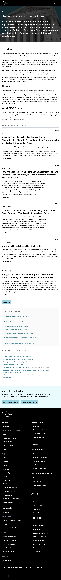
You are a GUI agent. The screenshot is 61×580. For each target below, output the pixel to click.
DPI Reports (7, 560)
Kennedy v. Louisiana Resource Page (17, 326)
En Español (36, 552)
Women (35, 445)
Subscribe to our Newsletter (13, 567)
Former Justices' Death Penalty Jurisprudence (19, 343)
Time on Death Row (39, 433)
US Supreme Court (9, 502)
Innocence (6, 476)
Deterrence (6, 469)
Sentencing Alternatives (11, 499)
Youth (5, 449)
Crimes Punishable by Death (12, 520)
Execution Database (9, 540)
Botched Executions (39, 469)
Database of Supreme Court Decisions (15, 367)
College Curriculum (39, 526)
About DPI (36, 498)
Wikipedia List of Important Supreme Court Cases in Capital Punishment (26, 375)
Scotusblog (7, 378)
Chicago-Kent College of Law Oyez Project (17, 362)
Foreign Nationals (38, 437)
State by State (37, 481)
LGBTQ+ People (8, 445)
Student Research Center (41, 544)
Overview (6, 426)
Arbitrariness (7, 458)
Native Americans (38, 441)
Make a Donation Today (10, 402)
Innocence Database (9, 544)
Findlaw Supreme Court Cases (13, 365)
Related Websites (38, 540)
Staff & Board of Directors (41, 502)
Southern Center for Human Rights (14, 370)
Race (4, 434)
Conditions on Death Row (41, 430)
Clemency (6, 462)
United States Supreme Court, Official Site (17, 356)
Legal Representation (10, 488)
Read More (5, 158)
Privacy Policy (37, 513)
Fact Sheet (6, 524)
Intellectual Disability (9, 438)
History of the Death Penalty (12, 528)
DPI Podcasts (37, 529)
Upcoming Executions (40, 457)
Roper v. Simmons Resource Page (16, 330)
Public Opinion (7, 495)
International (7, 480)
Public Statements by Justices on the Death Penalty (21, 337)
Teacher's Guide (38, 548)
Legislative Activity (9, 548)
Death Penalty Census (10, 536)
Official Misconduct (9, 491)
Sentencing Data (8, 551)
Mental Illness (7, 442)
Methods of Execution (40, 465)
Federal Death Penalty (40, 485)
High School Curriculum (40, 533)
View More (6, 302)
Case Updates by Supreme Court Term (16, 316)
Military (35, 489)
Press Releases (38, 505)
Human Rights (7, 473)
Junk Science (7, 484)
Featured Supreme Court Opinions (15, 322)
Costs (5, 465)
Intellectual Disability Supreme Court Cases (19, 333)
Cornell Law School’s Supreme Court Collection (18, 359)
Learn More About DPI (29, 402)
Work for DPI (37, 509)
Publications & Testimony (41, 537)
